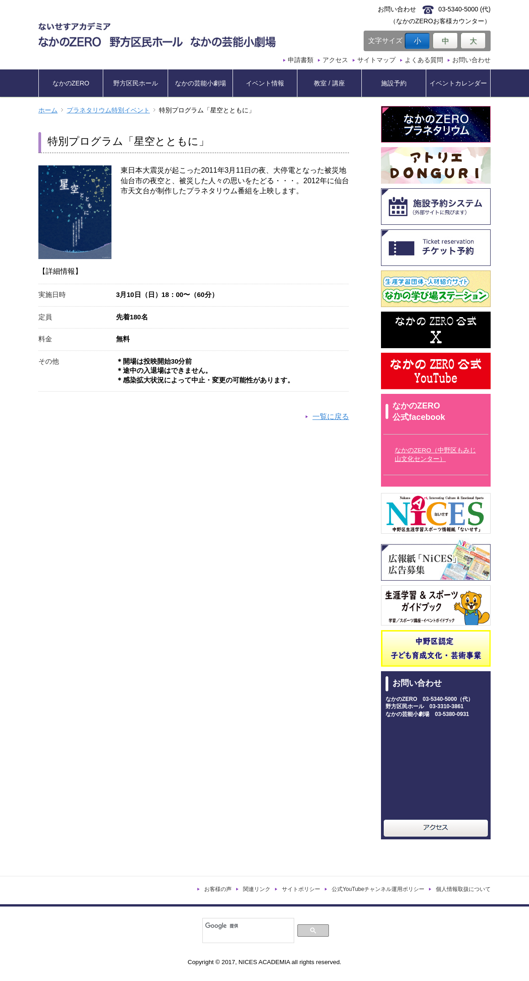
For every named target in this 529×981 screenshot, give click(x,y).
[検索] (247, 926)
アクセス (335, 60)
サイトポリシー (301, 889)
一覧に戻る (330, 416)
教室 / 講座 (329, 83)
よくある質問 (424, 60)
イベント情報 (265, 83)
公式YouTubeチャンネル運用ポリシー (378, 889)
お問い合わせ (471, 60)
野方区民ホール (135, 83)
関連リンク (256, 889)
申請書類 (300, 60)
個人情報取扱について (463, 889)
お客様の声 (218, 889)
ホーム (48, 110)
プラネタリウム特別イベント (108, 110)
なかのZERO (71, 83)
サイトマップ (376, 60)
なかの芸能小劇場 (200, 83)
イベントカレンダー (458, 83)
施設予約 (394, 83)
